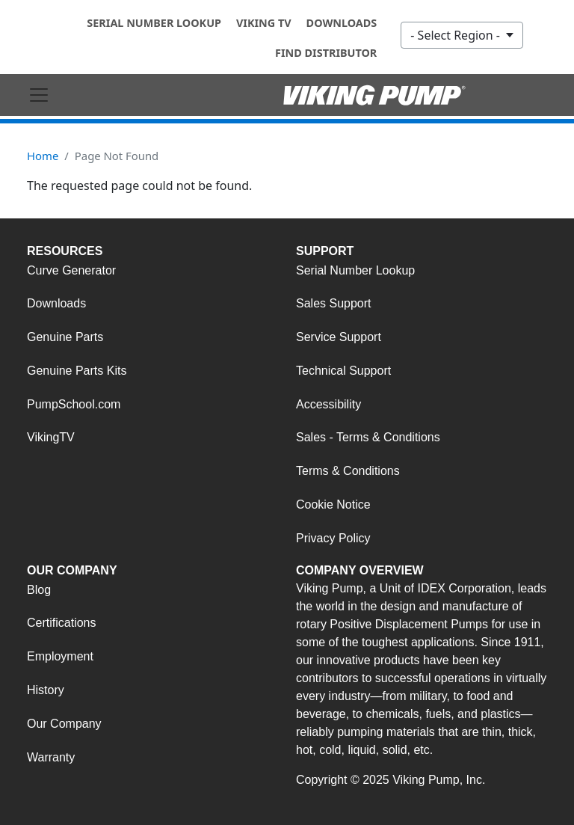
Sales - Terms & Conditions (368, 437)
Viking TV (263, 23)
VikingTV (51, 437)
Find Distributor (326, 53)
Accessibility (328, 404)
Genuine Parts (65, 337)
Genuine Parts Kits (76, 370)
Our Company (64, 723)
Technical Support (343, 370)
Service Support (338, 337)
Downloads (341, 23)
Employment (60, 656)
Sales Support (333, 303)
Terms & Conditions (348, 470)
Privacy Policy (333, 538)
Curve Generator (71, 270)
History (45, 690)
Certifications (61, 622)
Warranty (51, 757)
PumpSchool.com (73, 404)
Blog (39, 589)
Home (42, 155)
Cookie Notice (333, 504)
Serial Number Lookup (154, 23)
